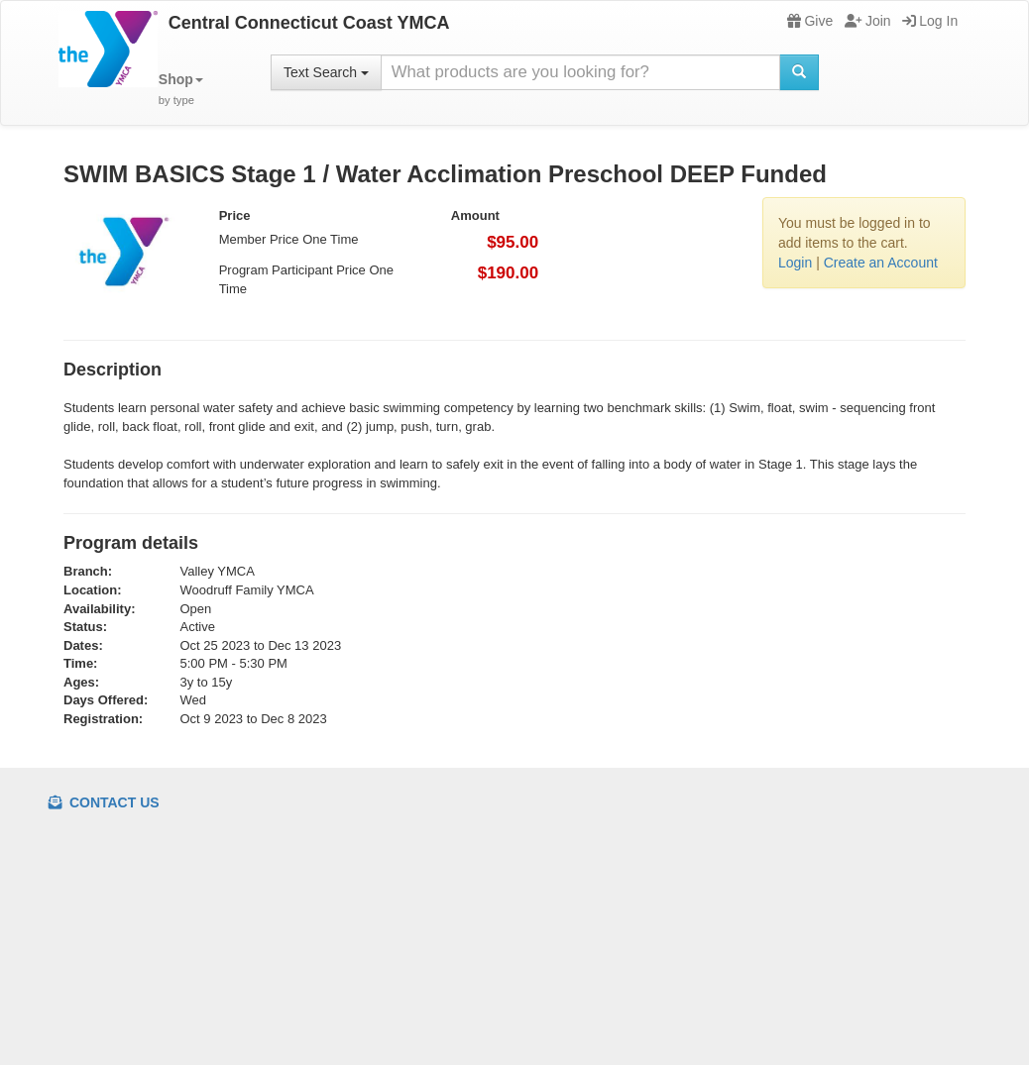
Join (868, 21)
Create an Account (881, 262)
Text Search (326, 72)
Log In (930, 21)
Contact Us (104, 802)
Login (795, 262)
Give (810, 21)
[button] (181, 89)
